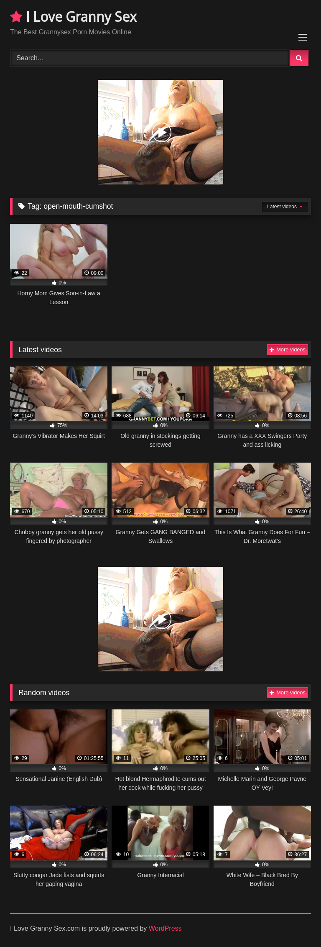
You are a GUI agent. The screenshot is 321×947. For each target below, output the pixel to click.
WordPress (165, 928)
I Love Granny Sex (73, 17)
